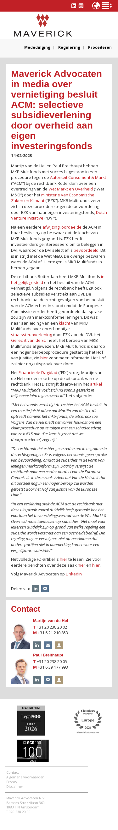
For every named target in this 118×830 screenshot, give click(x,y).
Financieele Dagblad (38, 372)
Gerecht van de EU (29, 340)
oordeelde (71, 227)
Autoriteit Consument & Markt (78, 177)
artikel (96, 384)
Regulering (69, 47)
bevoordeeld (86, 250)
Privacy (11, 782)
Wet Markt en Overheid (70, 189)
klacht (64, 323)
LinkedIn (74, 574)
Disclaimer (14, 786)
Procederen (100, 47)
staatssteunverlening (31, 334)
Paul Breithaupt (48, 655)
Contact (12, 772)
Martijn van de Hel (50, 620)
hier (44, 358)
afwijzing (50, 227)
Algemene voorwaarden (25, 777)
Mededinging (37, 47)
